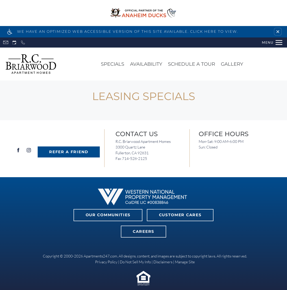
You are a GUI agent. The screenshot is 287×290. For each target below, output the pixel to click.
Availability (146, 64)
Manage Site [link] (185, 261)
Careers (143, 231)
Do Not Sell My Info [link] (135, 261)
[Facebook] (18, 152)
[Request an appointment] (14, 42)
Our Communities (108, 215)
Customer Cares (180, 215)
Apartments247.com (100, 256)
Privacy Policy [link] (106, 261)
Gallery (232, 64)
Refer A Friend (68, 152)
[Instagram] (29, 152)
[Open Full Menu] (272, 42)
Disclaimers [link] (162, 261)
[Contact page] (6, 42)
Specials (112, 64)
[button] (277, 31)
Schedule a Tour (191, 64)
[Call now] (23, 42)
